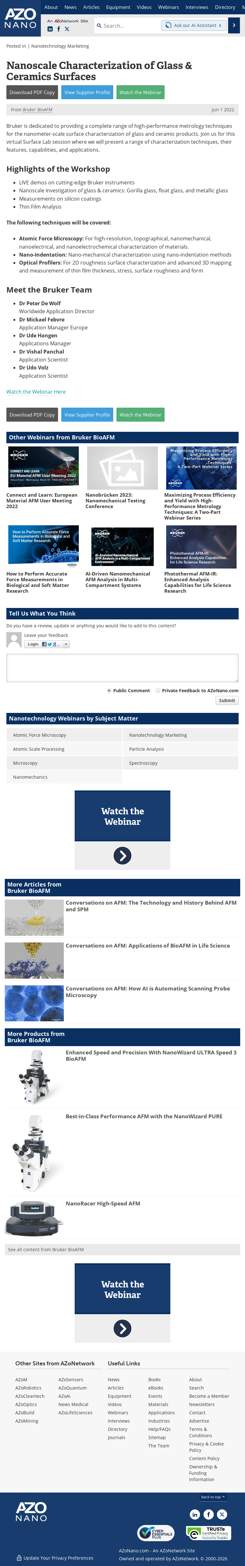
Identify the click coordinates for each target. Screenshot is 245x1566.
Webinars (118, 1413)
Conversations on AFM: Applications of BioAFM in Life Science (148, 945)
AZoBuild (24, 1413)
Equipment (119, 1396)
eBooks (155, 1388)
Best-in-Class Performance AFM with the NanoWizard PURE (144, 1116)
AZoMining (26, 1421)
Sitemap (157, 1437)
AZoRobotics (28, 1388)
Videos (115, 1404)
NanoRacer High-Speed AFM (103, 1203)
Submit (227, 700)
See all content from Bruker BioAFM (46, 1249)
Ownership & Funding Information (203, 1473)
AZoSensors (70, 1379)
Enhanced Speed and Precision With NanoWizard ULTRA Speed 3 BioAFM (151, 1055)
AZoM (21, 1379)
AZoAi (64, 1396)
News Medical (73, 1404)
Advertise (199, 1421)
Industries (159, 1421)
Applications (161, 1413)
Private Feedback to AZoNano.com (200, 690)
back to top (213, 1497)
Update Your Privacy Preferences (54, 1558)
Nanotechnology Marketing (60, 46)
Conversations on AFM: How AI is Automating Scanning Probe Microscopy (148, 991)
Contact (197, 1413)
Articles (116, 1388)
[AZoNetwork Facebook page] (58, 29)
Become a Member (209, 1396)
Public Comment (131, 690)
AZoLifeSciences (75, 1413)
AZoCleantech (30, 1396)
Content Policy (204, 1458)
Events (155, 1396)
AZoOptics (26, 1404)
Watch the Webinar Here (36, 391)
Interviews (119, 1421)
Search (196, 1388)
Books (154, 1379)
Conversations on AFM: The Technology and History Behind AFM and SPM (151, 906)
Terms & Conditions (200, 1432)
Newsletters (202, 1404)
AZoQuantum (72, 1388)
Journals (116, 1437)
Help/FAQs (159, 1429)
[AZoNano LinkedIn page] (50, 29)
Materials (158, 1404)
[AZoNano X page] (67, 29)
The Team (158, 1446)
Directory (117, 1429)
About (195, 1379)
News (114, 1379)
